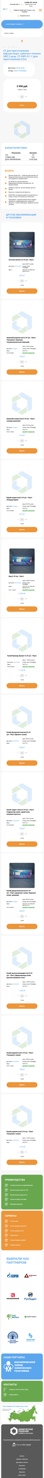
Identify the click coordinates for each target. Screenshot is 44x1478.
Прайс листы (14, 1235)
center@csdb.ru (13, 1394)
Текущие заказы (15, 1245)
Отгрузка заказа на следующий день (21, 1185)
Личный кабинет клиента (18, 1240)
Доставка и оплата (22, 1462)
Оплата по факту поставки (18, 1199)
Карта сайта (22, 1475)
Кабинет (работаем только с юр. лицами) (24, 11)
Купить (22, 105)
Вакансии (22, 1472)
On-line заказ (14, 1221)
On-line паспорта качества (18, 1226)
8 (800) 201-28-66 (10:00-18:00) (18, 1389)
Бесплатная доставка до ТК (18, 1195)
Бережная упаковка (16, 1204)
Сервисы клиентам (22, 1459)
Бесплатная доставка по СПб (19, 1190)
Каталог (22, 1456)
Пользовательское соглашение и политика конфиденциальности (21, 1440)
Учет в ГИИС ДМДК (23, 1445)
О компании (22, 1469)
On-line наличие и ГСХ (17, 1231)
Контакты (22, 1465)
